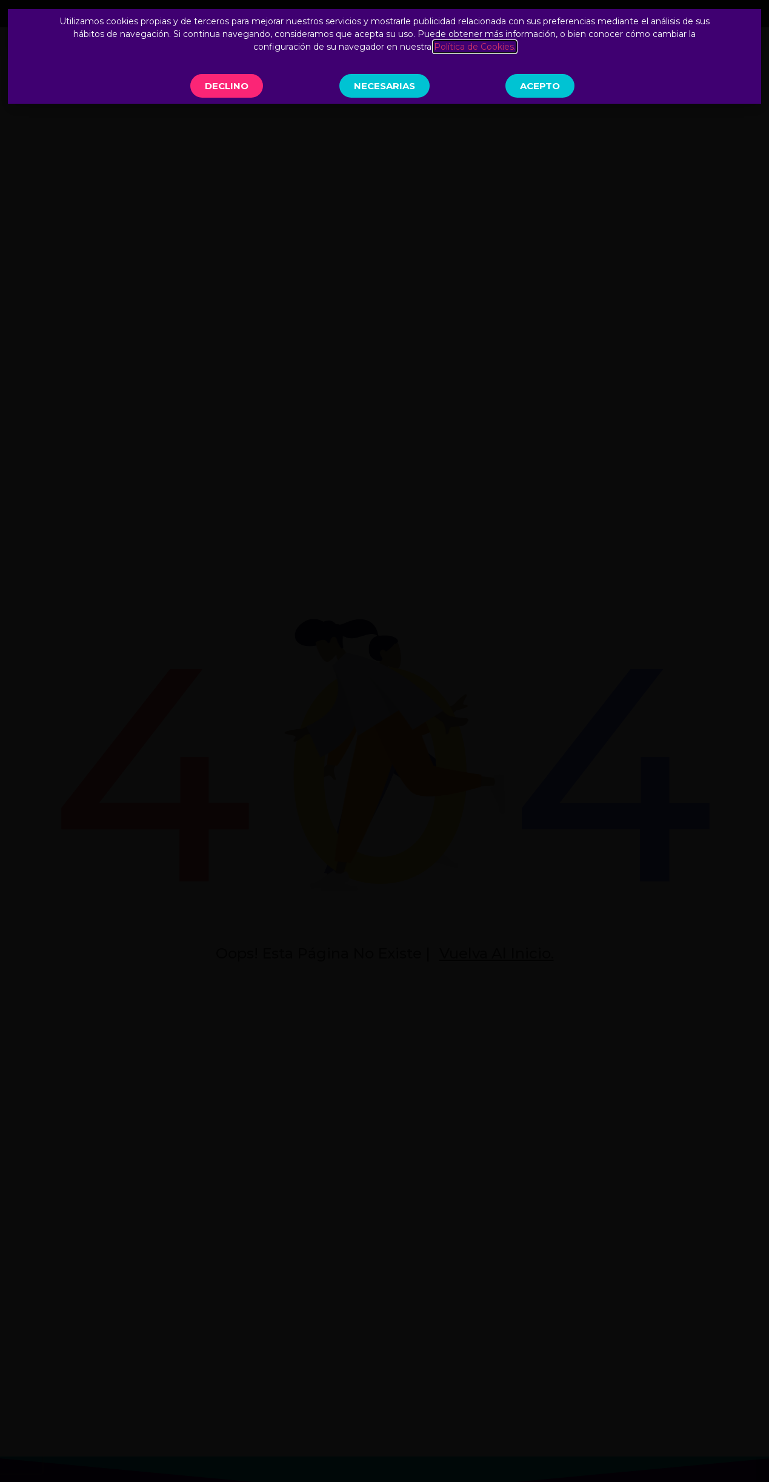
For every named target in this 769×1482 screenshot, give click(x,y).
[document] (384, 741)
